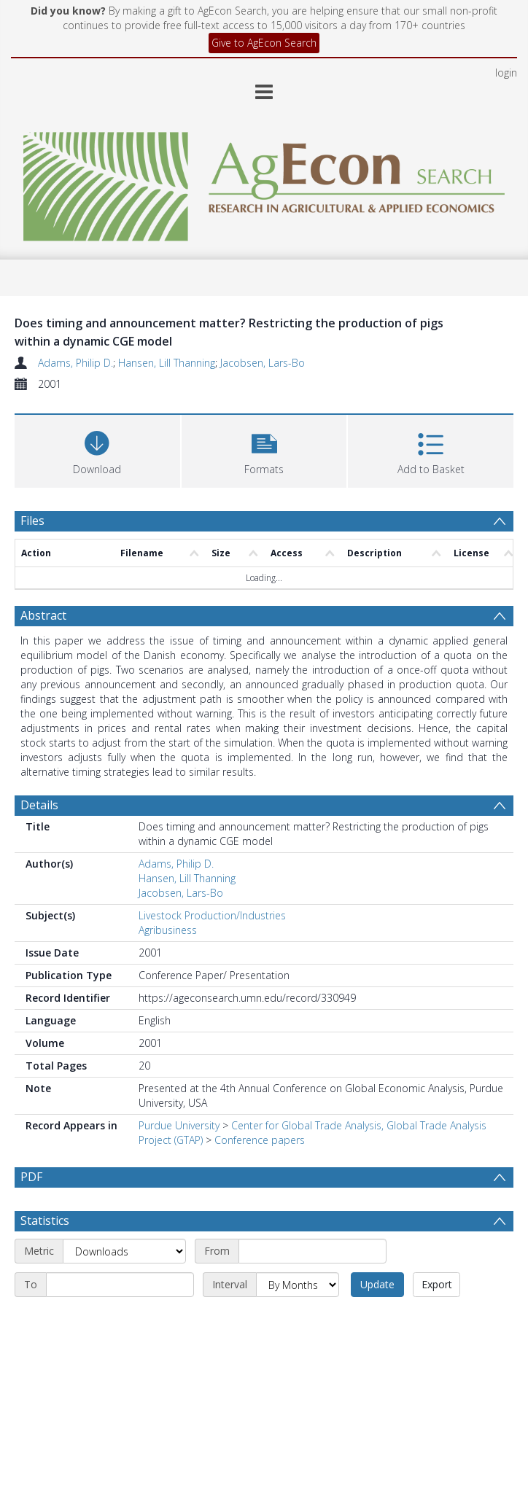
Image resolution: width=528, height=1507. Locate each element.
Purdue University (179, 1125)
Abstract (43, 615)
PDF (31, 1177)
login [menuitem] (506, 72)
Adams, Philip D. (75, 363)
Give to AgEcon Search (264, 43)
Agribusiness (168, 930)
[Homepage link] (263, 183)
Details (39, 805)
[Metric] (124, 1251)
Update (377, 1284)
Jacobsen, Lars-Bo (262, 363)
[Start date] (312, 1251)
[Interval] (297, 1284)
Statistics (44, 1220)
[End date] (120, 1284)
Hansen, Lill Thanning (166, 363)
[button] (264, 449)
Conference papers (259, 1140)
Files (32, 521)
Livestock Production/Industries (212, 915)
